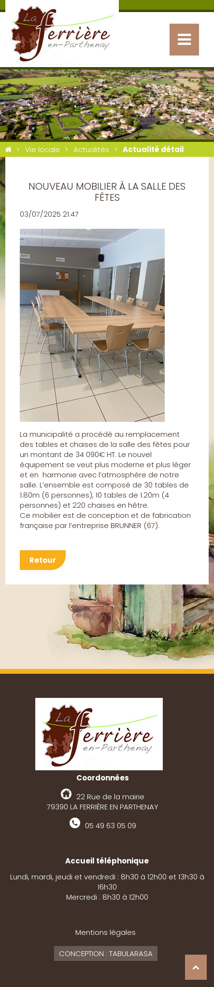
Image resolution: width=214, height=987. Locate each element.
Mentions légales (105, 932)
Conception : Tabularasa (106, 953)
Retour (42, 560)
